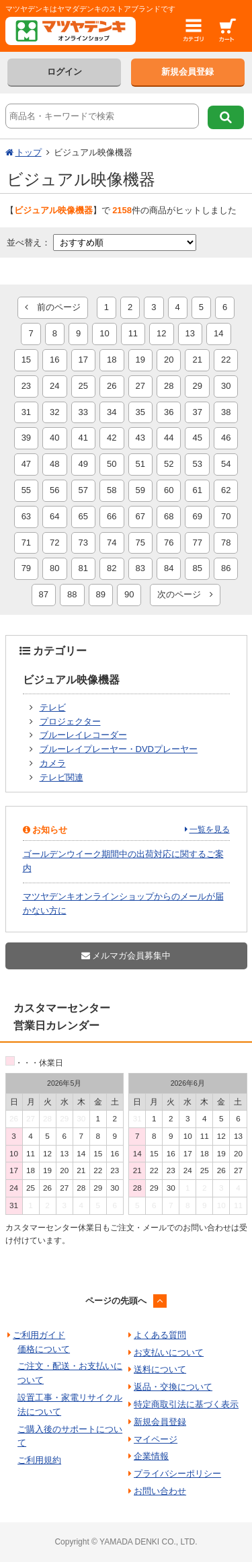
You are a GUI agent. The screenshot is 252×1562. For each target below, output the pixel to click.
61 (197, 490)
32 (54, 412)
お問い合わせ (160, 1491)
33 (83, 412)
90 (129, 594)
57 (83, 490)
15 (26, 360)
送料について (160, 1369)
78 (225, 542)
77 (197, 542)
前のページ (53, 307)
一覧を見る (210, 829)
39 (26, 438)
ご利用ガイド (39, 1335)
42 (111, 438)
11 (133, 333)
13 (190, 333)
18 (111, 360)
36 (168, 412)
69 (197, 516)
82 (111, 568)
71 (26, 542)
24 (54, 386)
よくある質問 (160, 1335)
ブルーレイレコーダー (83, 735)
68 (168, 516)
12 (161, 333)
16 (54, 360)
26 (111, 386)
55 (26, 490)
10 (104, 333)
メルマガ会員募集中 (126, 956)
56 (54, 490)
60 (168, 490)
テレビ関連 (61, 777)
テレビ (53, 707)
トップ (28, 152)
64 (54, 516)
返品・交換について (173, 1387)
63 (26, 516)
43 (140, 438)
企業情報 (151, 1456)
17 (83, 360)
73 (83, 542)
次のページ (185, 594)
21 (197, 360)
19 (140, 360)
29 (197, 386)
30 (225, 386)
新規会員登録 (187, 72)
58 (111, 490)
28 (168, 386)
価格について (43, 1349)
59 (140, 490)
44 (168, 438)
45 (197, 438)
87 (43, 594)
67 (140, 516)
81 (83, 568)
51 (140, 464)
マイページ (155, 1439)
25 (83, 386)
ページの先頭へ (115, 1301)
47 (26, 464)
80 (54, 568)
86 (225, 568)
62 (225, 490)
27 (140, 386)
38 (225, 412)
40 (54, 438)
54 (225, 464)
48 (54, 464)
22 (225, 360)
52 (168, 464)
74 (111, 542)
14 (218, 333)
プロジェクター (70, 721)
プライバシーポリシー (177, 1473)
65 (83, 516)
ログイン (64, 72)
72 (54, 542)
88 (72, 594)
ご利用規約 (39, 1460)
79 (26, 568)
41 (83, 438)
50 (111, 464)
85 (197, 568)
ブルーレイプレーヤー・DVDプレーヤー (119, 749)
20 (168, 360)
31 (26, 412)
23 (26, 386)
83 (140, 568)
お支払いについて (169, 1352)
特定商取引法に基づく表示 (186, 1404)
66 (111, 516)
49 (83, 464)
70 (225, 516)
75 (140, 542)
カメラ (53, 763)
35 (140, 412)
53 (197, 464)
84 (168, 568)
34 (111, 412)
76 (168, 542)
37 (197, 412)
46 (225, 438)
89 (101, 594)
